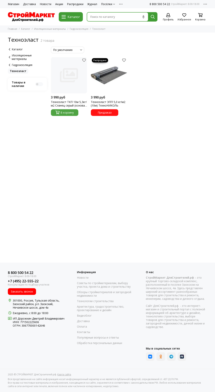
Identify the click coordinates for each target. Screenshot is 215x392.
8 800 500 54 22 (160, 4)
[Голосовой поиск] (143, 17)
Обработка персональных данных (99, 343)
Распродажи (75, 4)
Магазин (13, 4)
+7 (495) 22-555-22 (23, 281)
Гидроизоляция (79, 29)
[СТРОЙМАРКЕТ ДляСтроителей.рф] (31, 17)
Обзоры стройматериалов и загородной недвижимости (104, 293)
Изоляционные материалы (50, 29)
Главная (12, 29)
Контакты (83, 332)
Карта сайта (64, 374)
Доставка (29, 4)
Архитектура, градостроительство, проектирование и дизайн (100, 308)
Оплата (82, 326)
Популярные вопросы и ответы (98, 337)
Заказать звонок (22, 291)
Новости (45, 4)
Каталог (25, 29)
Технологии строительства (95, 301)
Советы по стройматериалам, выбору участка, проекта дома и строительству (104, 284)
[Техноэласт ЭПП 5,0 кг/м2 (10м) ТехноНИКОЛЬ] (109, 75)
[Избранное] (184, 17)
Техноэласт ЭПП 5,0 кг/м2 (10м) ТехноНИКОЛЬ (108, 103)
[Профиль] (168, 17)
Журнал (92, 4)
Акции (59, 4)
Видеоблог (84, 315)
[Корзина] (200, 17)
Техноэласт (18, 71)
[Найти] (152, 17)
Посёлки (108, 4)
